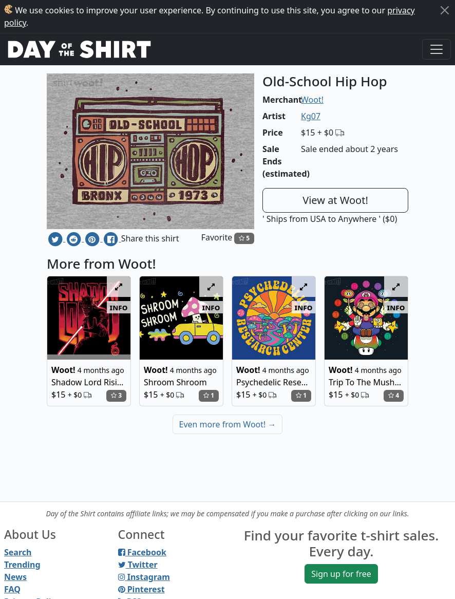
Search (17, 552)
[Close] (445, 10)
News (15, 577)
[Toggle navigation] (436, 49)
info (119, 307)
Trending (22, 564)
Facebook (142, 552)
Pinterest (141, 589)
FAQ (12, 589)
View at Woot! (335, 200)
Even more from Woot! (227, 424)
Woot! (312, 99)
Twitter (138, 564)
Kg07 (310, 116)
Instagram (144, 577)
